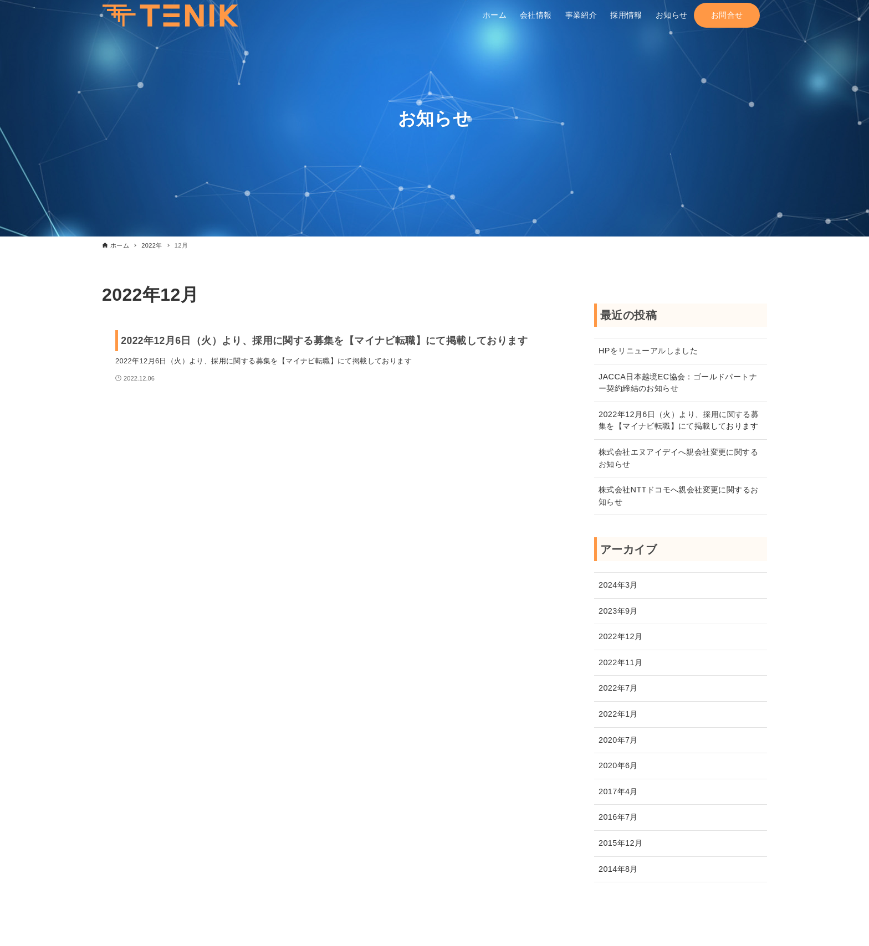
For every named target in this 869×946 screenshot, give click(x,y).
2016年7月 (618, 817)
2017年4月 (618, 791)
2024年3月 (618, 584)
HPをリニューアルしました (648, 350)
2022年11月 (620, 662)
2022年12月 (620, 636)
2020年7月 (618, 740)
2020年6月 (618, 765)
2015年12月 (620, 843)
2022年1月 (618, 713)
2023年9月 (618, 610)
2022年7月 (618, 687)
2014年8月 (618, 869)
